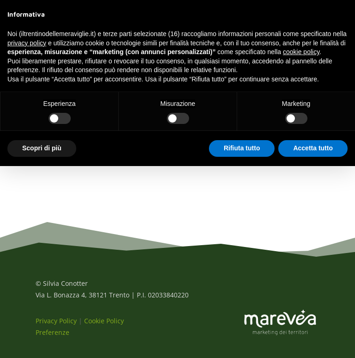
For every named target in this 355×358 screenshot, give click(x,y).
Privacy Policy (56, 320)
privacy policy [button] (26, 43)
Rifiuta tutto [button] (242, 148)
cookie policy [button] (301, 52)
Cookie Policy (104, 320)
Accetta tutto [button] (313, 148)
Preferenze (52, 332)
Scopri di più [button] (41, 148)
